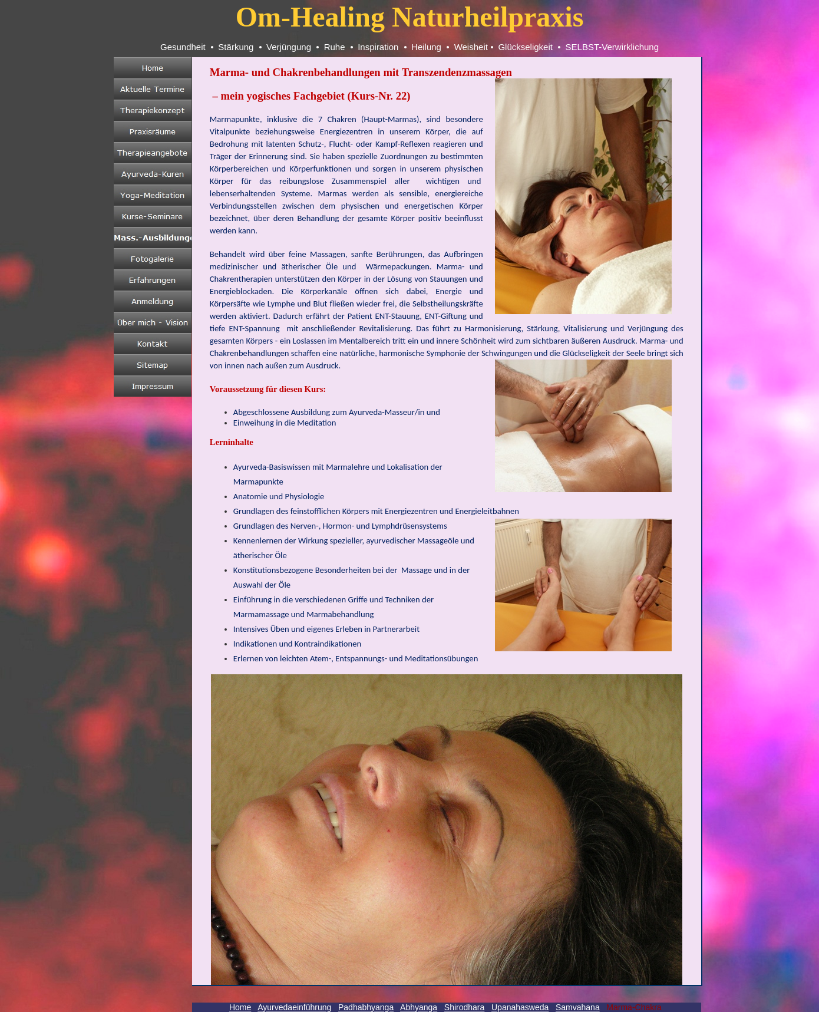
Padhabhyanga (366, 1007)
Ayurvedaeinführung (294, 1007)
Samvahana (578, 1007)
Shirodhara (464, 1007)
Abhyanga (418, 1007)
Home (240, 1007)
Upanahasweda (520, 1007)
